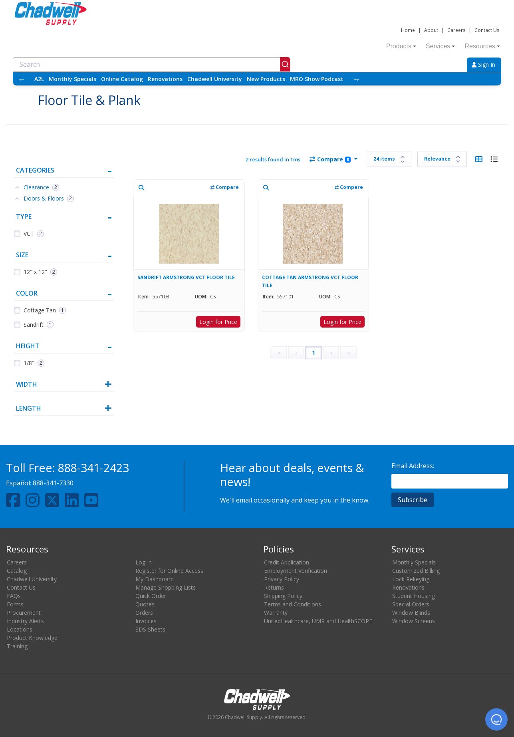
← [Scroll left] (22, 79)
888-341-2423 (93, 467)
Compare (330, 159)
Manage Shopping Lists (165, 587)
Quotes (145, 604)
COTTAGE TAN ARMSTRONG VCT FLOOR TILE (310, 281)
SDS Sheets (150, 629)
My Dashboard (154, 579)
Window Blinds (411, 612)
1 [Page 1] (313, 352)
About (431, 30)
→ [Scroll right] (356, 79)
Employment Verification (295, 570)
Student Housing (413, 596)
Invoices (146, 621)
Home (408, 30)
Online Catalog (122, 79)
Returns (274, 587)
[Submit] (285, 64)
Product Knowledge (32, 638)
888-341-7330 (53, 483)
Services (440, 46)
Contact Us (486, 30)
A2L (39, 79)
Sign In (483, 64)
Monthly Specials (72, 79)
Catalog (17, 570)
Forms (15, 604)
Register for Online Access (169, 570)
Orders (144, 612)
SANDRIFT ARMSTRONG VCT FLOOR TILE (186, 277)
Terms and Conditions (292, 604)
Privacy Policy (281, 579)
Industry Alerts (25, 621)
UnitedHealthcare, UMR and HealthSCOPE (318, 621)
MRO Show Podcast (316, 79)
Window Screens (413, 621)
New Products (266, 79)
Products (401, 46)
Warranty (276, 612)
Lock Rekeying (410, 579)
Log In (143, 562)
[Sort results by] (442, 159)
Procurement (24, 612)
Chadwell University (214, 79)
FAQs (14, 596)
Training (17, 646)
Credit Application (286, 562)
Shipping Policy (283, 596)
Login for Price (218, 322)
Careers (456, 30)
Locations (19, 629)
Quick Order (150, 596)
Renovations (165, 79)
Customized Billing (416, 570)
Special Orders (410, 604)
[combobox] (151, 64)
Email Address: (412, 465)
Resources (482, 46)
